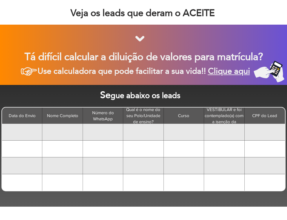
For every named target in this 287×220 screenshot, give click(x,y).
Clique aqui (229, 71)
